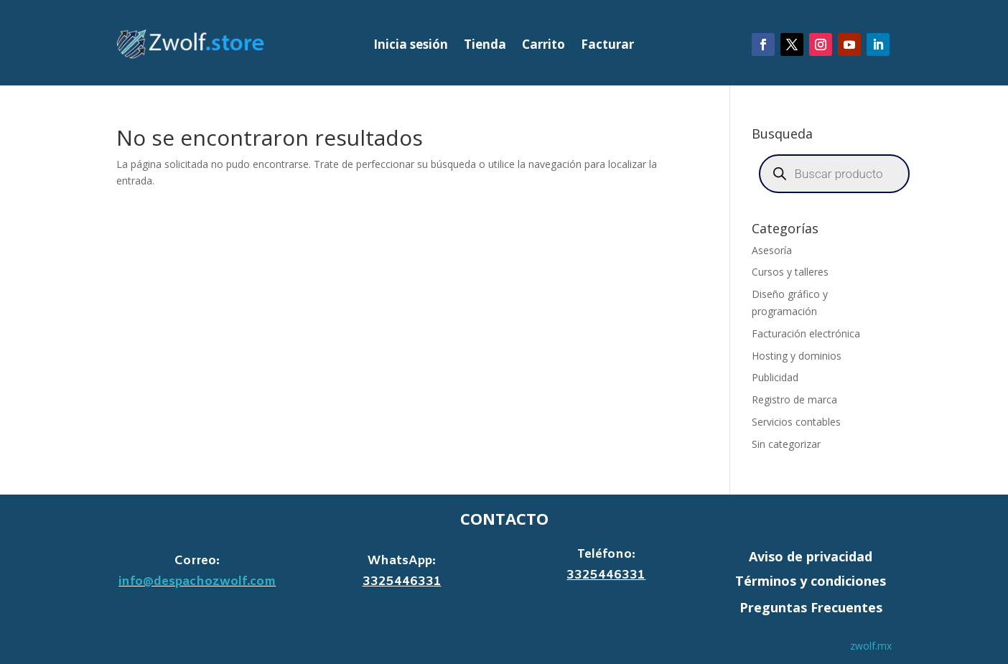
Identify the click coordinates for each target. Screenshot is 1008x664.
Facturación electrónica (806, 333)
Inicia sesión (410, 45)
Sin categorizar (786, 444)
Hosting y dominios (796, 356)
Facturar (607, 45)
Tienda (485, 45)
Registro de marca (794, 399)
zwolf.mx (871, 646)
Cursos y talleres (790, 272)
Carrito (543, 45)
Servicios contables (796, 422)
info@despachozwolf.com (197, 582)
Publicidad (775, 377)
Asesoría (772, 250)
